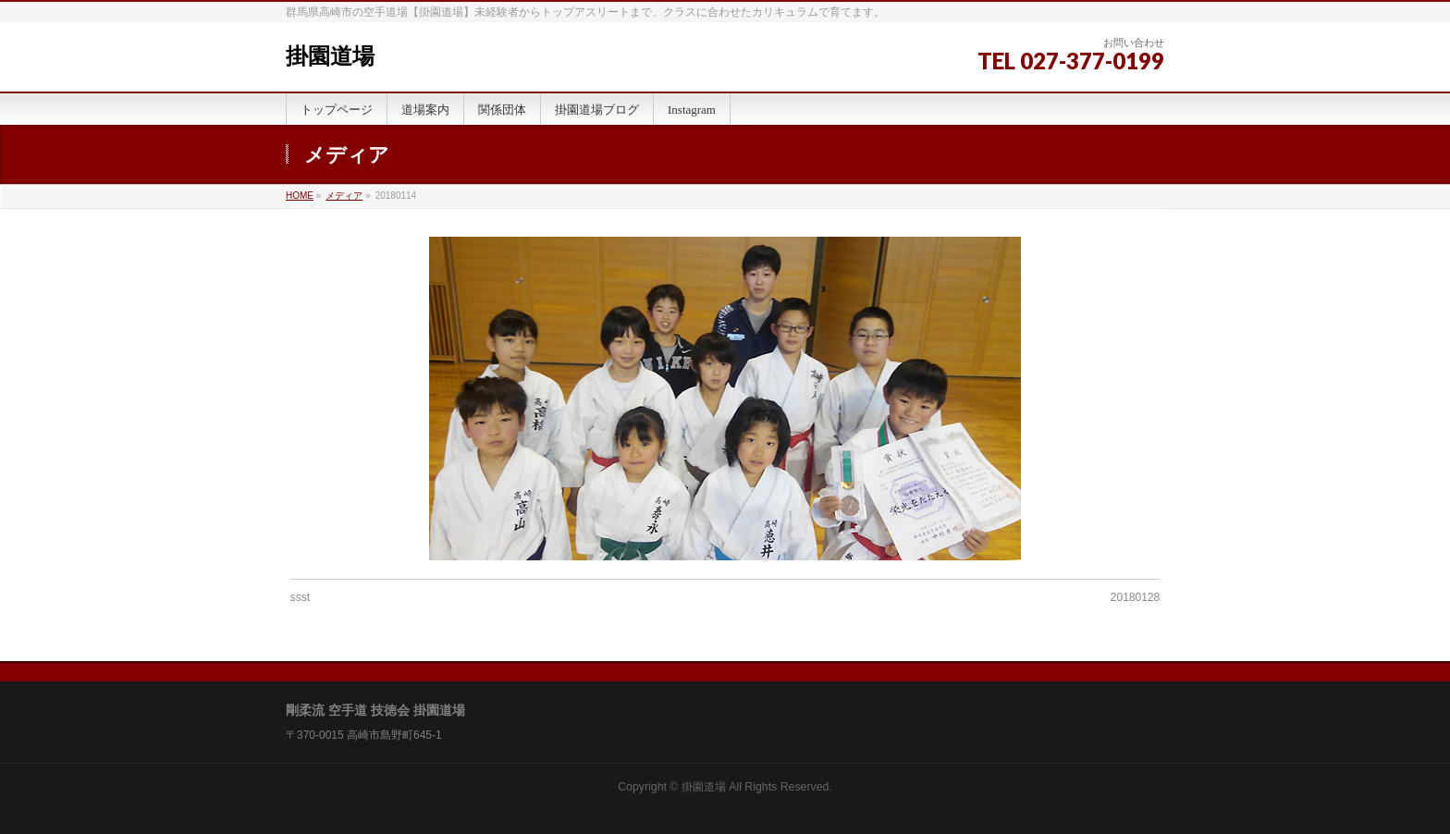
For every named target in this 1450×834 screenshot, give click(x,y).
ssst (300, 597)
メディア (344, 195)
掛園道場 (330, 56)
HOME (299, 195)
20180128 (1135, 597)
